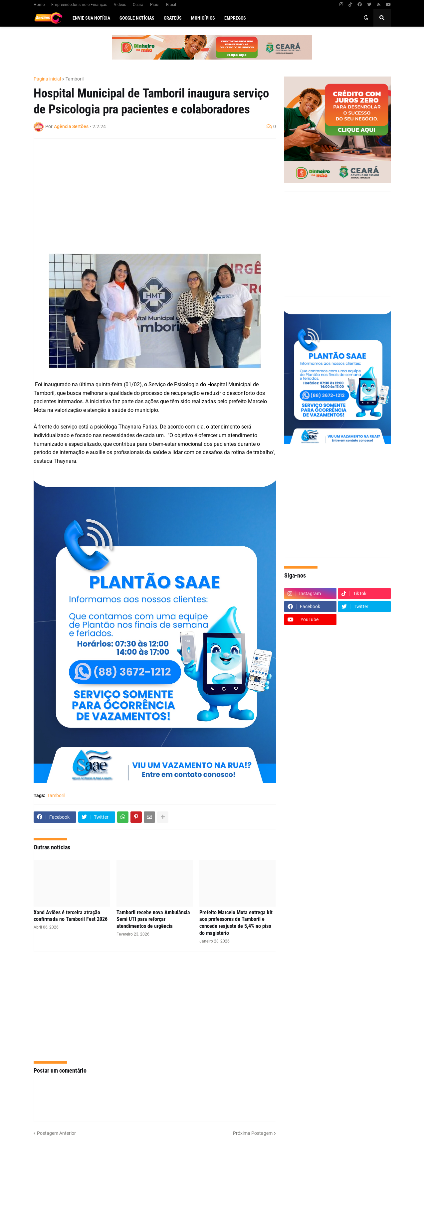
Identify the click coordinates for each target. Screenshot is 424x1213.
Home (39, 4)
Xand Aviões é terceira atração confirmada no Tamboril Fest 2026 (70, 916)
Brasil (171, 4)
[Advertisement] (148, 192)
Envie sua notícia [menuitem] (91, 18)
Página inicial (47, 79)
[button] (366, 18)
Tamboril (75, 79)
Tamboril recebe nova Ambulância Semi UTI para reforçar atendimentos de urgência (153, 919)
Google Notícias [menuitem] (136, 18)
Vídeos (120, 4)
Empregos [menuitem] (235, 18)
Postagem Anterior (56, 1133)
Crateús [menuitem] (173, 18)
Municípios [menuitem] (203, 18)
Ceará (138, 4)
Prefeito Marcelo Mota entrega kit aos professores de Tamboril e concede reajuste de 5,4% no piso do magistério (236, 922)
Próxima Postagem (253, 1133)
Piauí (154, 4)
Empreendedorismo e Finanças (79, 4)
